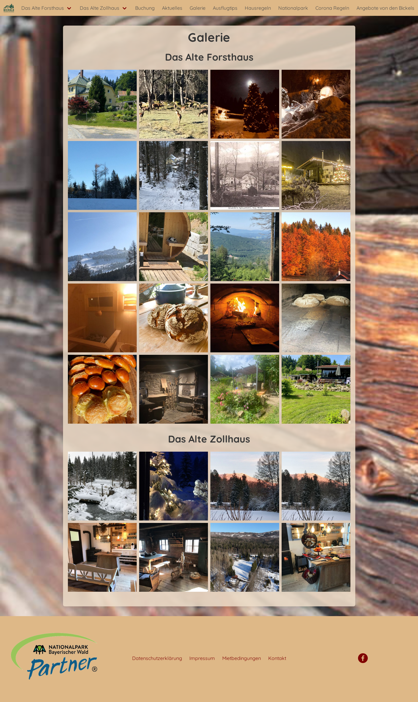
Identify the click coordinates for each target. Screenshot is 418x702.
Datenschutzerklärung (157, 658)
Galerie (197, 8)
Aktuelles (172, 8)
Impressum (202, 658)
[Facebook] (363, 658)
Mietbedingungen (241, 658)
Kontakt (277, 658)
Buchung (145, 8)
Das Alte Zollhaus (99, 8)
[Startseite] (9, 8)
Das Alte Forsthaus (42, 8)
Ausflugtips (225, 8)
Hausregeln (258, 8)
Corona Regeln (332, 8)
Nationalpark (293, 8)
